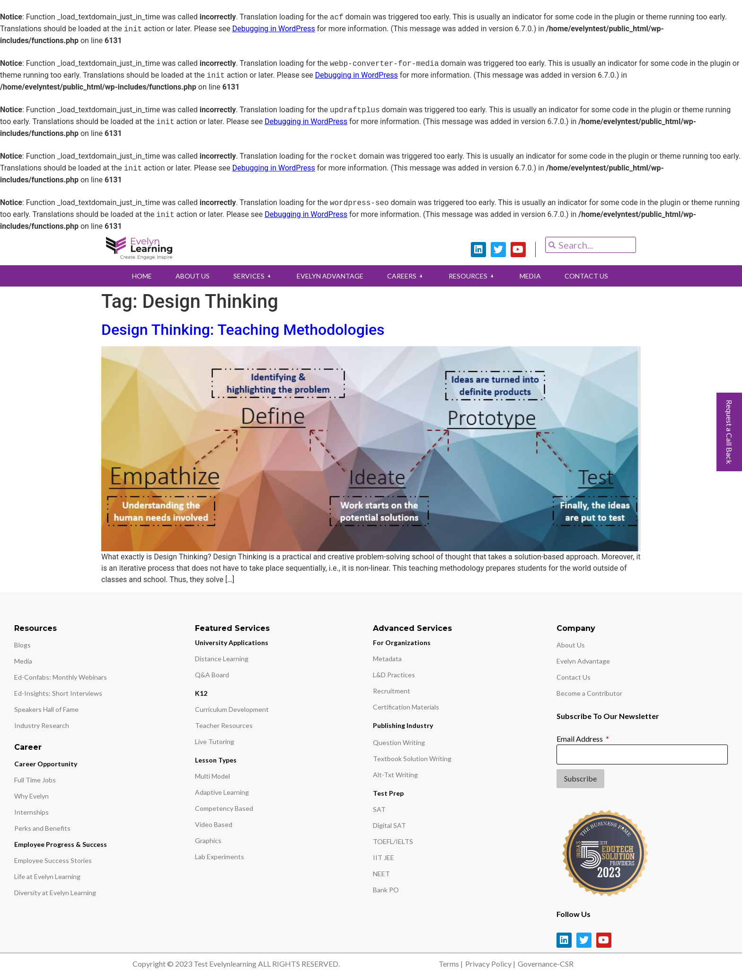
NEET (381, 874)
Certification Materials (406, 707)
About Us (570, 645)
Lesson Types (216, 760)
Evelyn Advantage (583, 661)
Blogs (22, 645)
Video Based (213, 824)
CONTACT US (594, 276)
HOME (133, 276)
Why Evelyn (31, 796)
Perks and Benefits (42, 828)
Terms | (451, 963)
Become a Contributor (589, 693)
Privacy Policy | (490, 963)
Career (28, 747)
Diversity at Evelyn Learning (55, 893)
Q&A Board (212, 675)
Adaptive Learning (222, 792)
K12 (201, 693)
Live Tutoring (214, 741)
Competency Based (224, 808)
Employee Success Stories (53, 860)
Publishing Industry (403, 725)
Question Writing (399, 742)
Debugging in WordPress (273, 29)
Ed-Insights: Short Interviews (58, 693)
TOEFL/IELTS (393, 841)
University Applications (231, 642)
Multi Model (212, 776)
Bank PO (386, 890)
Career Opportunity (45, 764)
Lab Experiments (219, 857)
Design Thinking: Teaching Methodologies (243, 330)
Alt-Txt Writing (395, 775)
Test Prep (388, 793)
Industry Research (41, 725)
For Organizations (402, 642)
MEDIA (536, 276)
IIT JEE (383, 857)
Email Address (580, 738)
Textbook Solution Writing (412, 758)
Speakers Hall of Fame (46, 709)
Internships (31, 812)
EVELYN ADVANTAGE (328, 276)
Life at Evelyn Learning (47, 876)
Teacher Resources (224, 725)
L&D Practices (394, 675)
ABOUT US (186, 276)
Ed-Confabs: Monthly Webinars (60, 677)
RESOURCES (475, 276)
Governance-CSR (546, 963)
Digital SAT (389, 825)
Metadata (387, 659)
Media (23, 661)
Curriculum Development (232, 709)
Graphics (208, 840)
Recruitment (391, 691)
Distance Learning (221, 659)
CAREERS (407, 276)
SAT (379, 809)
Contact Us (573, 677)
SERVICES (249, 276)
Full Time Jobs (35, 780)
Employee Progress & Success (60, 844)
